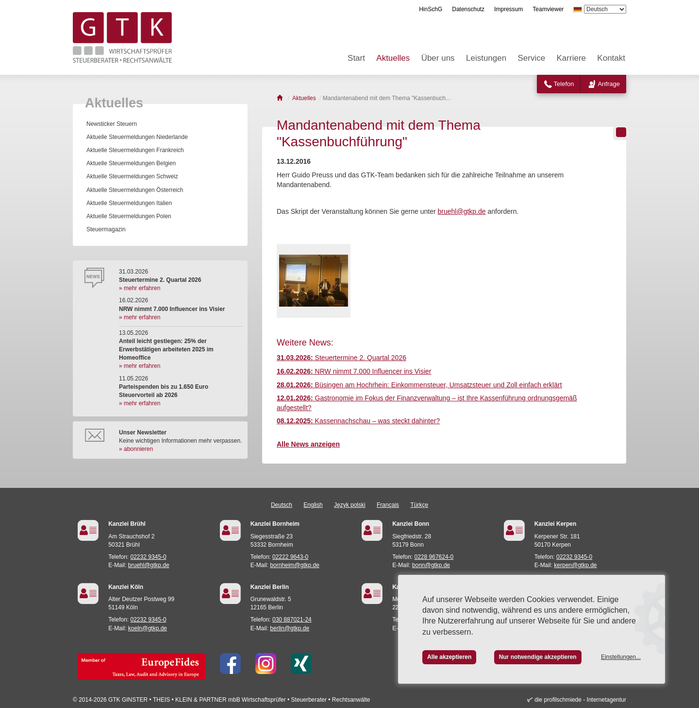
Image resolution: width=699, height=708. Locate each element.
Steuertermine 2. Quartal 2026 (341, 358)
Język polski (350, 504)
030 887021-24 (292, 619)
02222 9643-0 (290, 556)
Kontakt (611, 58)
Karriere (571, 58)
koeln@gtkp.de (147, 628)
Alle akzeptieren (449, 657)
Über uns (438, 58)
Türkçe (419, 504)
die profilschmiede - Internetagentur (580, 699)
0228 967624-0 (434, 556)
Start (356, 58)
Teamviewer (548, 9)
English (312, 504)
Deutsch (281, 504)
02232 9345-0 (148, 556)
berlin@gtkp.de (289, 628)
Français (388, 504)
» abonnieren (136, 449)
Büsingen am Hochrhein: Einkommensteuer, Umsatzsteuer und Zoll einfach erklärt (419, 385)
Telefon (564, 83)
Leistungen (486, 58)
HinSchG (430, 9)
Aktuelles (393, 58)
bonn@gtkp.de (431, 565)
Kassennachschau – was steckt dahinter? (358, 421)
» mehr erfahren (139, 288)
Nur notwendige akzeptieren (538, 657)
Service (532, 58)
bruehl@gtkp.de (462, 211)
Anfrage (609, 83)
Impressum (508, 9)
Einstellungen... (621, 657)
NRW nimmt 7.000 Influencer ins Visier (354, 371)
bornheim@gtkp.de (294, 565)
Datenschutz (468, 9)
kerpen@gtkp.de (575, 565)
